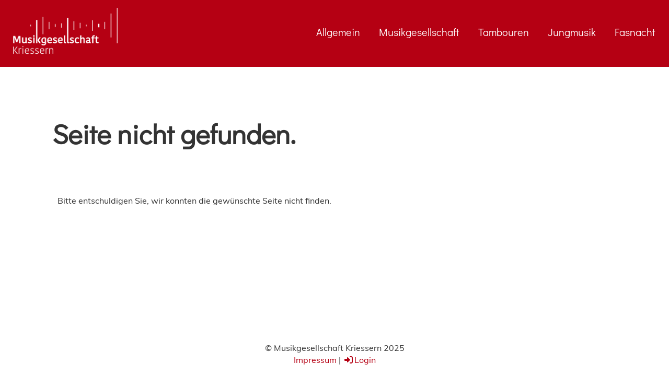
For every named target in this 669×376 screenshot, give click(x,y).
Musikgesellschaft (419, 32)
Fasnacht (635, 32)
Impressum (315, 360)
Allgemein (338, 32)
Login (359, 360)
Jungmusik (572, 32)
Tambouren (503, 32)
